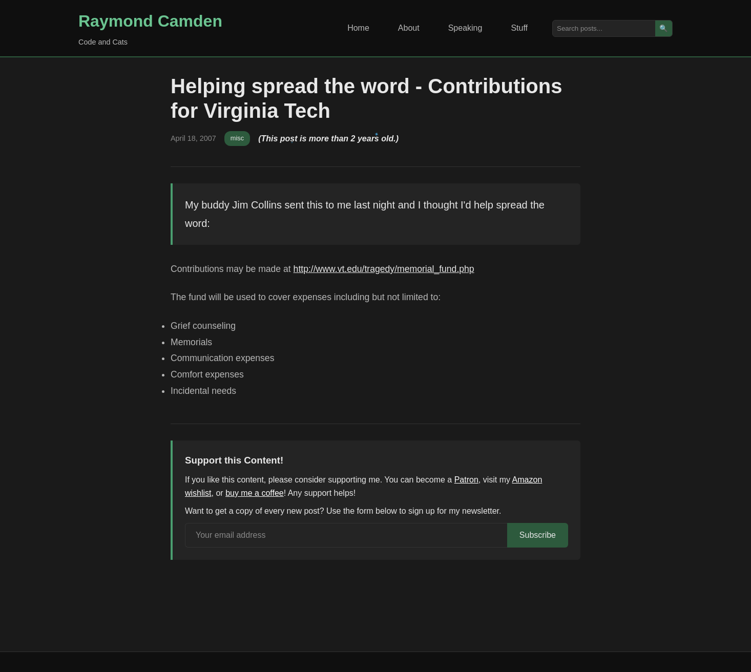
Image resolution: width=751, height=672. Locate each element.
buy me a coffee (254, 493)
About (409, 28)
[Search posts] (604, 28)
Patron (466, 479)
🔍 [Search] (663, 28)
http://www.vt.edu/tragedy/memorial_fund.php (384, 269)
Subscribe (537, 535)
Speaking (465, 28)
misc (237, 138)
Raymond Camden (150, 21)
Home (358, 28)
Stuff (519, 28)
